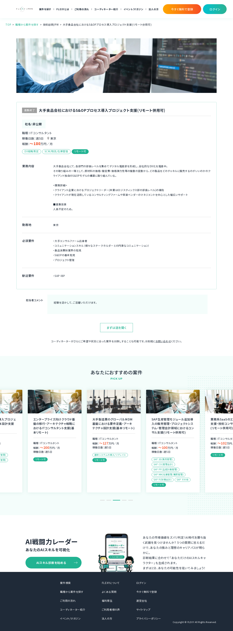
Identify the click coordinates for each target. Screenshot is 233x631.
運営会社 (141, 600)
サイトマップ (143, 609)
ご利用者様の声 (111, 609)
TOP (8, 24)
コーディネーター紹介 (106, 9)
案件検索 (65, 583)
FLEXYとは (62, 9)
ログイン (141, 583)
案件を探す (45, 9)
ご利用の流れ (81, 9)
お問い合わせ (163, 341)
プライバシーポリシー (148, 618)
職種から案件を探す (27, 24)
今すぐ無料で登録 (146, 592)
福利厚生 (107, 600)
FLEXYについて (111, 583)
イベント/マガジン (133, 9)
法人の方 (154, 9)
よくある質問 (109, 592)
